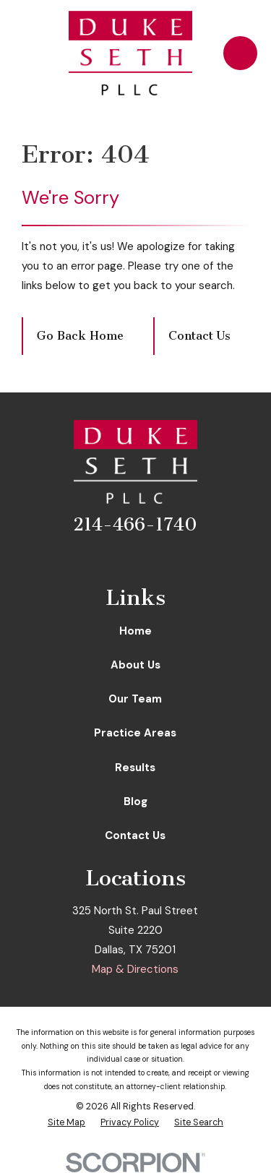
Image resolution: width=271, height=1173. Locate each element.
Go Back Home (80, 336)
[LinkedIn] (135, 558)
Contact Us (199, 336)
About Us (135, 665)
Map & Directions (135, 969)
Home (135, 631)
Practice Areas (135, 733)
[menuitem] (66, 1122)
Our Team (135, 699)
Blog (135, 801)
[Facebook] (105, 558)
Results (135, 767)
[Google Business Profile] (165, 558)
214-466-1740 (135, 525)
